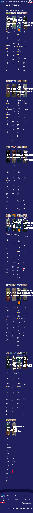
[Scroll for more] (8, 28)
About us (16, 495)
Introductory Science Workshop (25, 219)
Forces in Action (13, 218)
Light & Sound (8, 355)
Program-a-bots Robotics (8, 16)
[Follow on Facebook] (2, 498)
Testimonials (16, 499)
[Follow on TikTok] (2, 500)
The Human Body (19, 15)
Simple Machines (13, 83)
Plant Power (8, 287)
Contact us (16, 500)
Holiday (22, 1)
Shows (19, 1)
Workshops (15, 1)
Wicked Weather (8, 83)
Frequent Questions (17, 496)
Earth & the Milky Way (13, 356)
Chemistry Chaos (24, 287)
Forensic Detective (19, 218)
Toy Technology (14, 15)
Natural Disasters (8, 422)
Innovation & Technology (19, 288)
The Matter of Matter (25, 149)
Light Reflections (8, 149)
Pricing (8, 500)
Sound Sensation (13, 149)
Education (11, 1)
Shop (31, 1)
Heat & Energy (25, 355)
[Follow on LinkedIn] (3, 500)
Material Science (24, 83)
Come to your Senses (19, 84)
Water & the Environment (19, 355)
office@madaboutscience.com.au (27, 503)
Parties (29, 1)
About (7, 1)
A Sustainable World (25, 16)
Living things (8, 218)
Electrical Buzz (19, 149)
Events (25, 1)
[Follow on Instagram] (3, 498)
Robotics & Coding (14, 422)
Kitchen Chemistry (13, 287)
